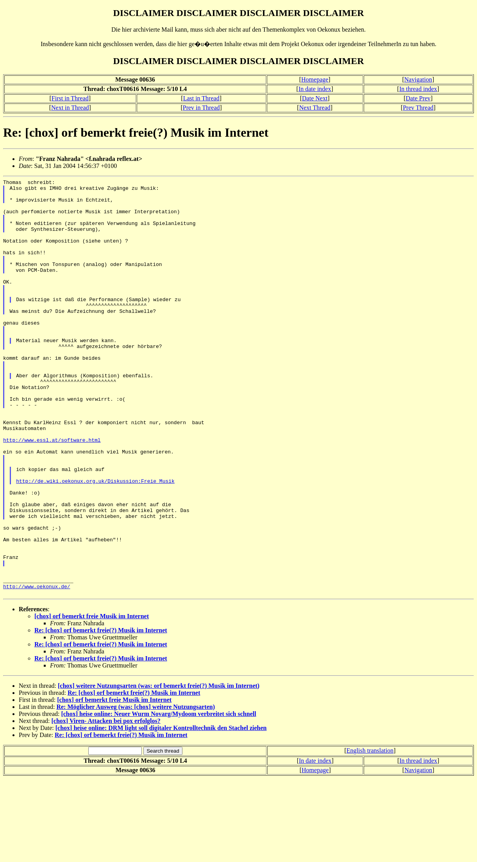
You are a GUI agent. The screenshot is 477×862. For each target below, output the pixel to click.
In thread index (418, 89)
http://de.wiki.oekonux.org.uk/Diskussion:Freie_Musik (95, 541)
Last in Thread (201, 98)
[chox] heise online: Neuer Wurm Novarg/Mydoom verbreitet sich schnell (158, 797)
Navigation (418, 79)
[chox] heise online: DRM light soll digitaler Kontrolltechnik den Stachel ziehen (161, 811)
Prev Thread (418, 107)
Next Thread (315, 107)
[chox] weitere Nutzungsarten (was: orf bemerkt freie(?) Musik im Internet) (158, 769)
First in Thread (70, 98)
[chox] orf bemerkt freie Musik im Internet (91, 699)
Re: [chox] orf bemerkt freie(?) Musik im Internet (100, 713)
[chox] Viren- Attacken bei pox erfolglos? (106, 804)
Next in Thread (70, 107)
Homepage (314, 79)
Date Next (314, 98)
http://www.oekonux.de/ (36, 668)
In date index (314, 89)
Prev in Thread (201, 107)
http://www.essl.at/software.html (52, 492)
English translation (370, 833)
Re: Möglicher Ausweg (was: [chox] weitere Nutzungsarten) (135, 790)
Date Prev (418, 98)
